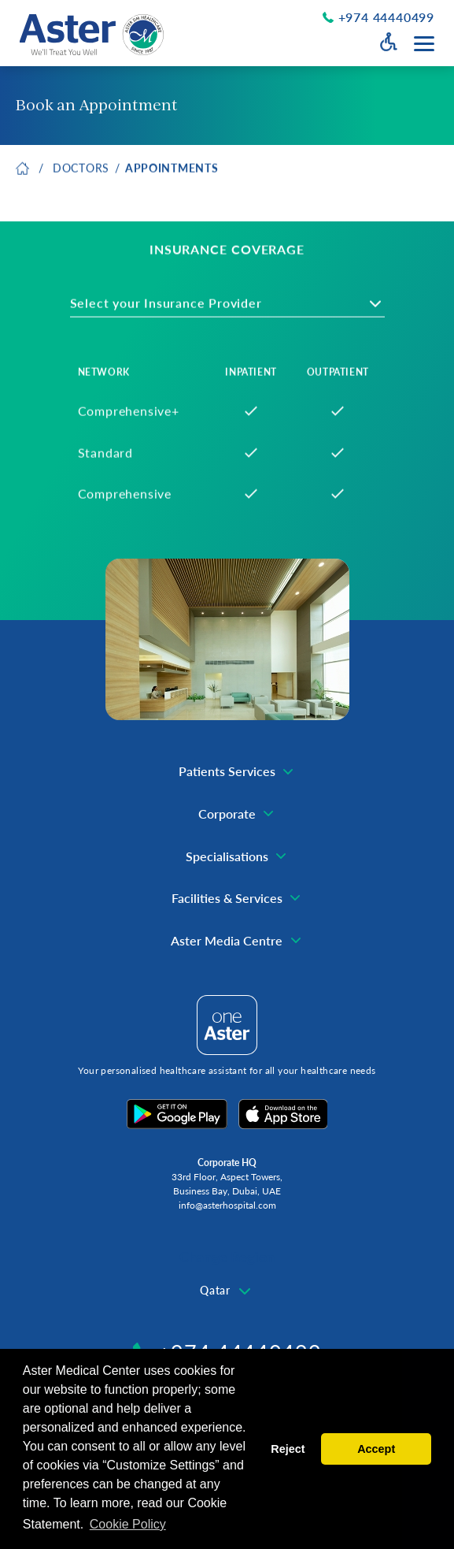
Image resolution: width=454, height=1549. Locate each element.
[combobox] (227, 306)
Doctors (81, 170)
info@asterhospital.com (227, 1205)
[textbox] (178, 306)
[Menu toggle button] (424, 43)
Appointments (171, 170)
